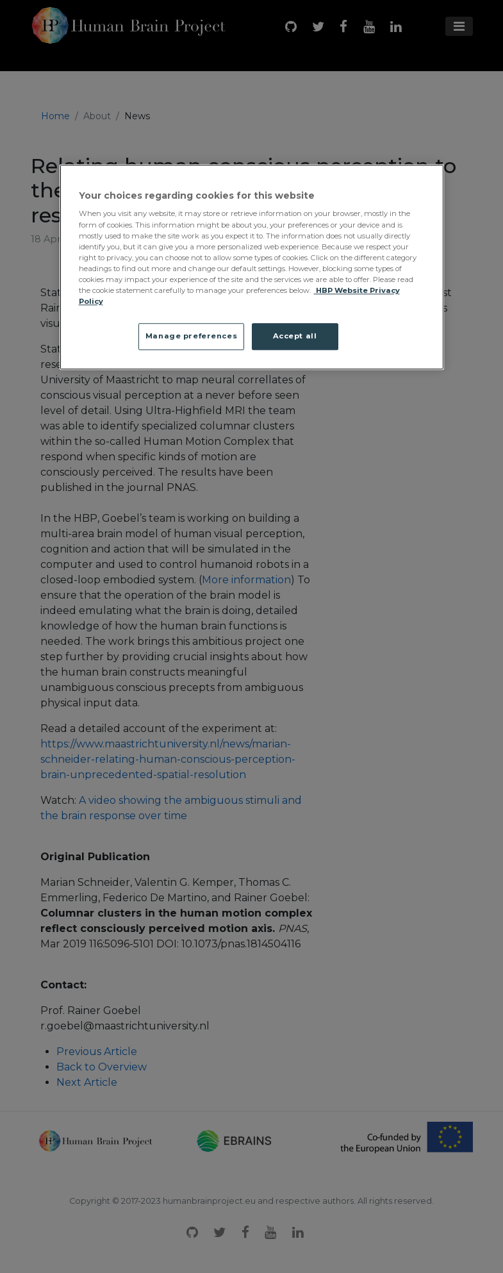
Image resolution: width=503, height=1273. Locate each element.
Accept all (295, 335)
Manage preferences (191, 335)
